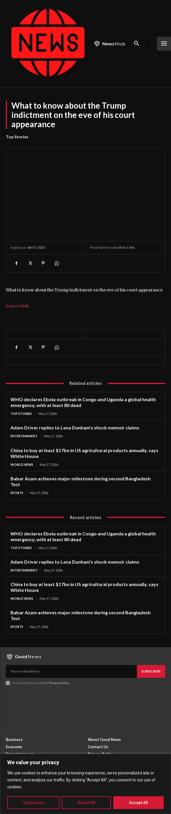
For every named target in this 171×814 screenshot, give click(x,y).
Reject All (86, 802)
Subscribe (151, 671)
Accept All (138, 802)
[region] (85, 784)
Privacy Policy (59, 683)
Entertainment (24, 436)
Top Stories (17, 137)
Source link (17, 306)
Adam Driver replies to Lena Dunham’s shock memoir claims (74, 427)
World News (21, 464)
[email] (71, 671)
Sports (16, 493)
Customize (33, 802)
